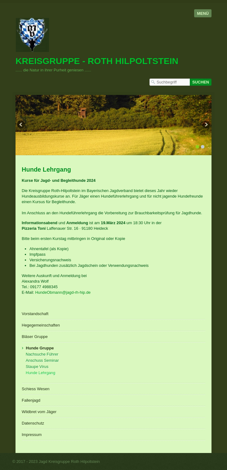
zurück (21, 125)
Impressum (32, 434)
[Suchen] (200, 82)
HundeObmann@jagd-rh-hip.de (63, 292)
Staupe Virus (37, 366)
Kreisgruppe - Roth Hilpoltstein (97, 61)
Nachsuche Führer (42, 354)
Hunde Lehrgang (40, 372)
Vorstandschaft (35, 313)
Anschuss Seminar (42, 360)
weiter (205, 125)
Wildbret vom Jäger (39, 411)
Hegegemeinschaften (41, 325)
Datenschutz (33, 423)
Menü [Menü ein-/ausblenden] (203, 13)
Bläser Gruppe (35, 336)
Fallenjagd (31, 400)
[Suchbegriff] (169, 82)
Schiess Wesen (35, 389)
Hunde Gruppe (40, 348)
